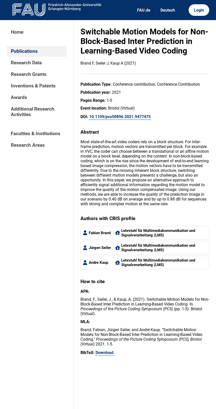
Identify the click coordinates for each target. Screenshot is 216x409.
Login (199, 10)
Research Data (26, 63)
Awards (19, 97)
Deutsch (167, 10)
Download (104, 352)
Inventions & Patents (33, 86)
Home (17, 32)
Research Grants (29, 74)
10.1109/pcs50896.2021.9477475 (120, 116)
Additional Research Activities (32, 111)
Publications (24, 51)
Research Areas (28, 145)
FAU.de (143, 10)
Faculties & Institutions (35, 133)
